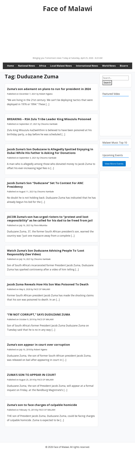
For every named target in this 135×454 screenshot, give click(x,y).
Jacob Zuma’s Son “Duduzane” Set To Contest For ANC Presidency (45, 185)
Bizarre (124, 65)
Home (10, 65)
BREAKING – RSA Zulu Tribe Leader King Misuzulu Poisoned (49, 119)
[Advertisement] (67, 35)
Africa (42, 65)
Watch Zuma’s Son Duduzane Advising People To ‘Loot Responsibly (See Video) (45, 252)
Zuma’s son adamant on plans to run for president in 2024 (49, 89)
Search (107, 82)
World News (109, 65)
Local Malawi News (61, 65)
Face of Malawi (67, 8)
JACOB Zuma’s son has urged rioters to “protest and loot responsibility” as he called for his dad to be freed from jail (50, 218)
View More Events (114, 163)
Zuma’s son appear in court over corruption (38, 344)
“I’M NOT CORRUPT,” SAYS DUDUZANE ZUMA (38, 314)
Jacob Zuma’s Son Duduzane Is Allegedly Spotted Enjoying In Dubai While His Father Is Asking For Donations (50, 151)
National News (26, 65)
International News (87, 65)
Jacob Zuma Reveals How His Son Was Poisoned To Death (48, 284)
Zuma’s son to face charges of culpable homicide (42, 405)
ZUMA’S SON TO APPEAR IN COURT (31, 375)
